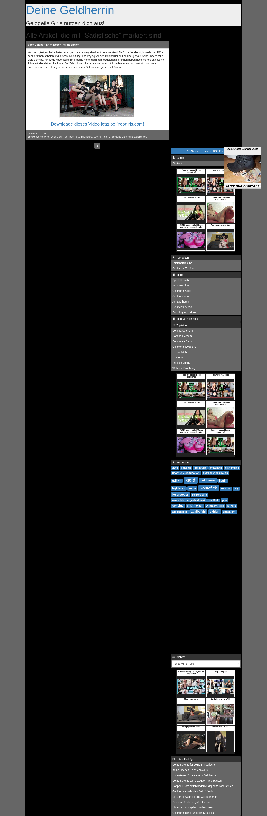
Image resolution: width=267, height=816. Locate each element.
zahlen (214, 511)
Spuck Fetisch (180, 280)
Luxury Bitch (179, 352)
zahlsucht (229, 511)
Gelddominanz (180, 296)
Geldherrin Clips (181, 290)
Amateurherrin (180, 301)
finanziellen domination (215, 473)
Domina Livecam (182, 335)
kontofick (208, 488)
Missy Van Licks (48, 137)
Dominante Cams (182, 341)
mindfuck (213, 500)
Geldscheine (115, 137)
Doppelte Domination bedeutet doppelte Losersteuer (202, 786)
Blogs (177, 274)
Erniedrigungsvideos (184, 312)
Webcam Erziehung (183, 368)
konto (192, 488)
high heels (178, 488)
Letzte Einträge (183, 759)
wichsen (231, 506)
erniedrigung (232, 468)
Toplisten (179, 325)
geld (190, 479)
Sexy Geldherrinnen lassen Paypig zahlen (53, 44)
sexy (189, 506)
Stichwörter (180, 462)
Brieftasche (86, 137)
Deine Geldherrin (70, 10)
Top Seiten (180, 257)
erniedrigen (216, 468)
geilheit (176, 480)
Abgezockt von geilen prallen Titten (192, 807)
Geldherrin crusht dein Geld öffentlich (193, 791)
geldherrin (207, 480)
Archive (178, 656)
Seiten (178, 157)
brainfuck (200, 467)
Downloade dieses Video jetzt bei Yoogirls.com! (97, 123)
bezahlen (186, 468)
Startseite (177, 163)
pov (224, 500)
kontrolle (226, 488)
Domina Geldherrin (183, 330)
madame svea (199, 495)
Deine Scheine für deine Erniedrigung (194, 764)
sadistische (141, 137)
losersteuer (180, 494)
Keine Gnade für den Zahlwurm (190, 769)
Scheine (97, 137)
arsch (175, 468)
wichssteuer (179, 511)
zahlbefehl (198, 511)
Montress (177, 357)
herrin (222, 480)
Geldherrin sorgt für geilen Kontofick (193, 812)
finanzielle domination (185, 472)
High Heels (68, 137)
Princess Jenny (181, 362)
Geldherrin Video (182, 306)
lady (236, 488)
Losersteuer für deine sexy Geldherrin (194, 775)
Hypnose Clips (180, 285)
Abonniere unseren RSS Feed (206, 151)
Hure (105, 137)
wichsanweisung (215, 506)
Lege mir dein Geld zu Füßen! (242, 139)
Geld (59, 137)
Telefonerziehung (182, 262)
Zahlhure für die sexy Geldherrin (191, 802)
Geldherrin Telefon (183, 268)
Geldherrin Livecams (184, 346)
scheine (178, 505)
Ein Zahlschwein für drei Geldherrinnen (194, 796)
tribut (199, 505)
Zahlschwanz (128, 137)
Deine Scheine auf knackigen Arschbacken (197, 780)
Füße (77, 137)
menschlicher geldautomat (188, 500)
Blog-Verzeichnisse (185, 318)
